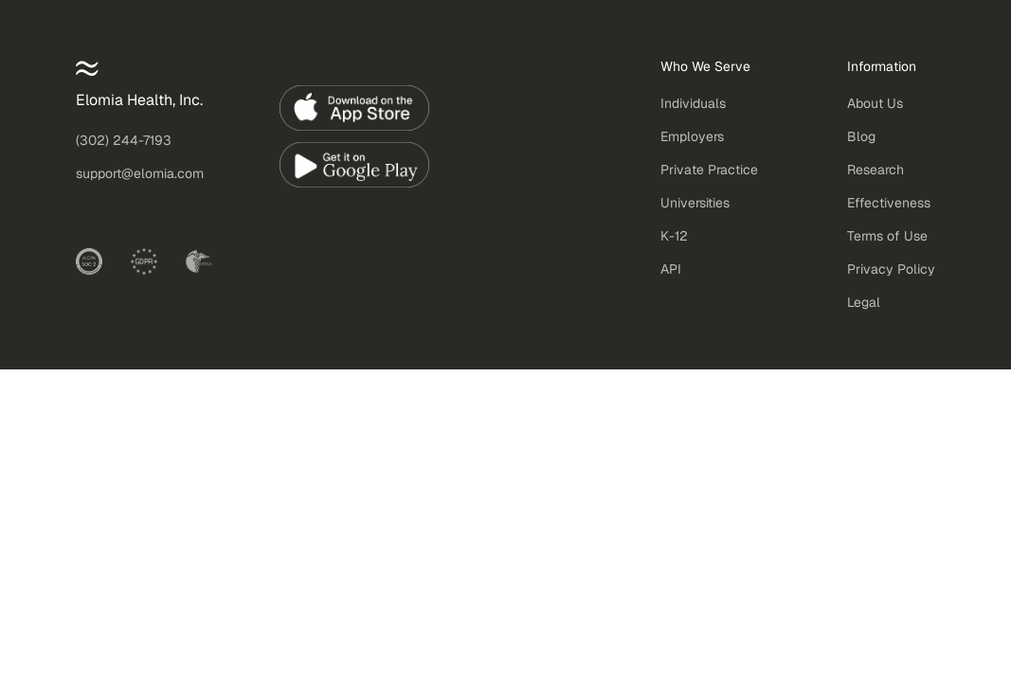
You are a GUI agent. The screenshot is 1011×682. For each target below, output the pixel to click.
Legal (863, 302)
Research (875, 169)
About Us (875, 103)
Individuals (693, 103)
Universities (695, 202)
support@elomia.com (140, 173)
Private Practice (709, 169)
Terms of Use (887, 235)
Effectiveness (888, 202)
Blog (861, 136)
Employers (692, 136)
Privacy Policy (891, 269)
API (670, 269)
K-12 (674, 235)
